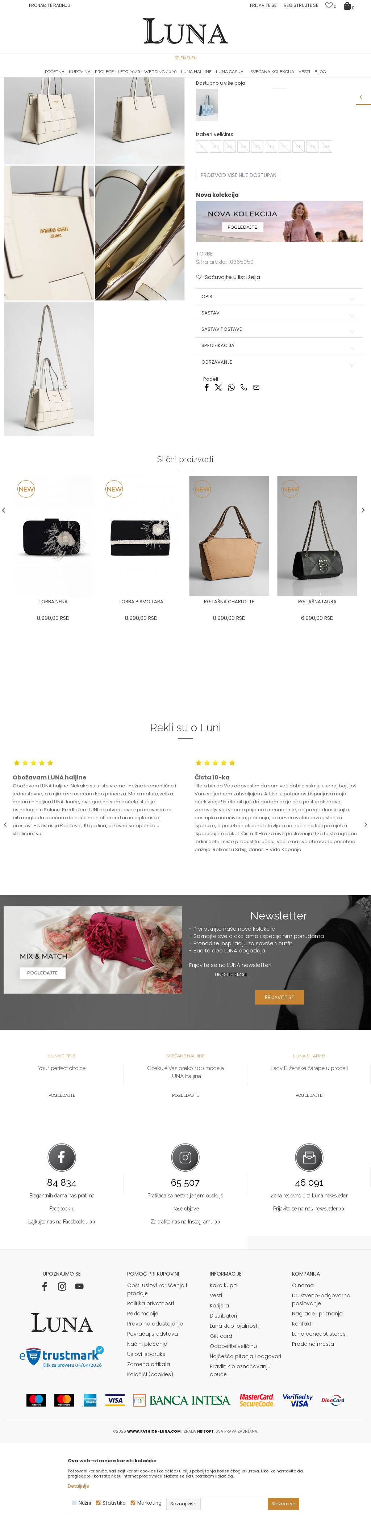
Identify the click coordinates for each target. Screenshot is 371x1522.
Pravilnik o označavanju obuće (240, 1449)
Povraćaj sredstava (152, 1413)
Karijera (219, 1384)
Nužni (85, 1503)
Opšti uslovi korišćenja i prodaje (157, 1368)
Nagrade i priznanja (317, 1392)
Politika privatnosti (150, 1382)
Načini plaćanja (147, 1423)
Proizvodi (59, 88)
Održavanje (278, 433)
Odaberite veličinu (233, 1425)
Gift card (221, 1415)
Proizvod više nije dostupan (238, 247)
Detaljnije (78, 1486)
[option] (64, 78)
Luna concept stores (319, 1413)
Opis (278, 368)
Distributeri (223, 1395)
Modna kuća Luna (23, 88)
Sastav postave (278, 401)
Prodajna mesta (313, 1423)
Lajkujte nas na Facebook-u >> (62, 1301)
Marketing (149, 1503)
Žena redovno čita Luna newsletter (309, 1275)
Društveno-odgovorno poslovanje (321, 1378)
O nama (303, 1364)
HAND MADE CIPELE (64, 77)
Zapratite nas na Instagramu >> (185, 1301)
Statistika (114, 1503)
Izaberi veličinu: (214, 206)
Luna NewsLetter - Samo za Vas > (187, 77)
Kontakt (302, 1403)
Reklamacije (142, 1392)
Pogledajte (62, 1174)
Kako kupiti (223, 1364)
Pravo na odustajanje (155, 1403)
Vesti (216, 1374)
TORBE (81, 88)
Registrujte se (301, 5)
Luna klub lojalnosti (234, 1405)
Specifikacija (278, 417)
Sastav (278, 384)
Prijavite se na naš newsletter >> (309, 1288)
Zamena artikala (148, 1443)
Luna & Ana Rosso (306, 77)
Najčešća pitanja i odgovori (245, 1435)
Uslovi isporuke (146, 1433)
